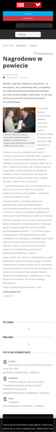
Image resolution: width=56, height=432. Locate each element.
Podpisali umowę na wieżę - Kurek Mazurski (20, 392)
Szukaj (50, 25)
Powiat (15, 74)
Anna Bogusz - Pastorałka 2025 (15, 372)
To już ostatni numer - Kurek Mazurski (18, 405)
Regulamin (37, 425)
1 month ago (44, 392)
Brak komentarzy (45, 53)
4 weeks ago (34, 372)
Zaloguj (28, 13)
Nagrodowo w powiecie (22, 62)
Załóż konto (28, 18)
